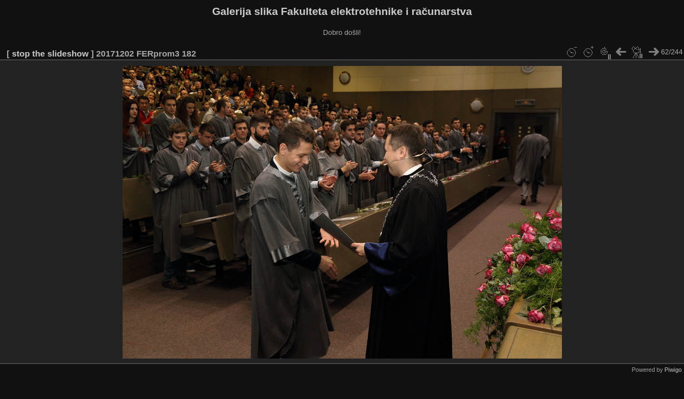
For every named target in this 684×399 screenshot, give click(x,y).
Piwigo (673, 369)
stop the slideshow (50, 53)
